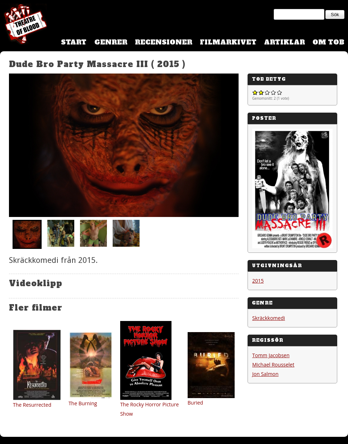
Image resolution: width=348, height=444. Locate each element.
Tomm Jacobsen (271, 355)
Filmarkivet (228, 42)
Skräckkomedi (268, 318)
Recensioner (163, 42)
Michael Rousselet (273, 364)
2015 (258, 280)
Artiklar (284, 42)
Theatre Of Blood (23, 25)
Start (73, 42)
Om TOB (328, 42)
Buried (195, 402)
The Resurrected (32, 404)
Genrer (110, 42)
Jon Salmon (265, 373)
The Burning (83, 403)
